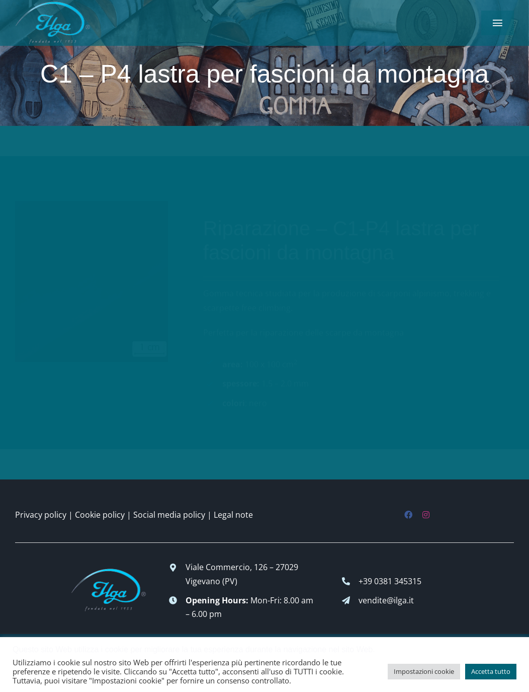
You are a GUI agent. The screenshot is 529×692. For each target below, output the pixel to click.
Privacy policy (40, 514)
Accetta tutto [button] (490, 671)
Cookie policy (100, 514)
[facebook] (408, 515)
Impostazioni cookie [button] (424, 671)
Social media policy (169, 514)
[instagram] (425, 515)
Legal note (233, 514)
